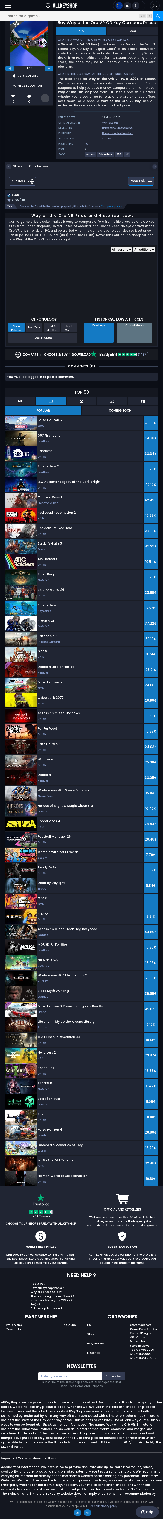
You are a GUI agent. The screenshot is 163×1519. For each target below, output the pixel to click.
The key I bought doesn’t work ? (53, 1297)
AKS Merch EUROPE (143, 1359)
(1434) (120, 355)
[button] (155, 5)
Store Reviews (139, 1346)
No (87, 1512)
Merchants (13, 1330)
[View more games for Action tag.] (91, 156)
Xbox (90, 1335)
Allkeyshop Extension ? (46, 1309)
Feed (132, 31)
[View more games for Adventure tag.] (105, 156)
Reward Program (141, 1334)
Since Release (16, 328)
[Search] (158, 16)
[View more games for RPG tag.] (119, 156)
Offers (14, 166)
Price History (35, 166)
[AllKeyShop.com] (61, 5)
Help (147, 1512)
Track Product (43, 338)
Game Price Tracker (143, 1330)
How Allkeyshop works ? (47, 1288)
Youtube (70, 1326)
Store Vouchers (140, 1326)
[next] (49, 68)
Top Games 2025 (142, 1350)
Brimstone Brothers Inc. (117, 128)
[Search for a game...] (81, 16)
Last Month (69, 328)
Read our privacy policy (103, 1506)
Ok (77, 1512)
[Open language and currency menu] (129, 5)
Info (81, 31)
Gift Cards (137, 1338)
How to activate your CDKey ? (51, 1301)
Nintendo (93, 1353)
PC (89, 1326)
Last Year (34, 328)
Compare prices (111, 207)
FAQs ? (35, 1305)
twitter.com (110, 122)
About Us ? (38, 1284)
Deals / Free (138, 1342)
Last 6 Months (52, 328)
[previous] (9, 68)
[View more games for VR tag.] (127, 156)
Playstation (95, 1344)
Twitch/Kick (14, 1326)
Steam (106, 138)
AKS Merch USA (140, 1354)
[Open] (8, 5)
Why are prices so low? (47, 1293)
